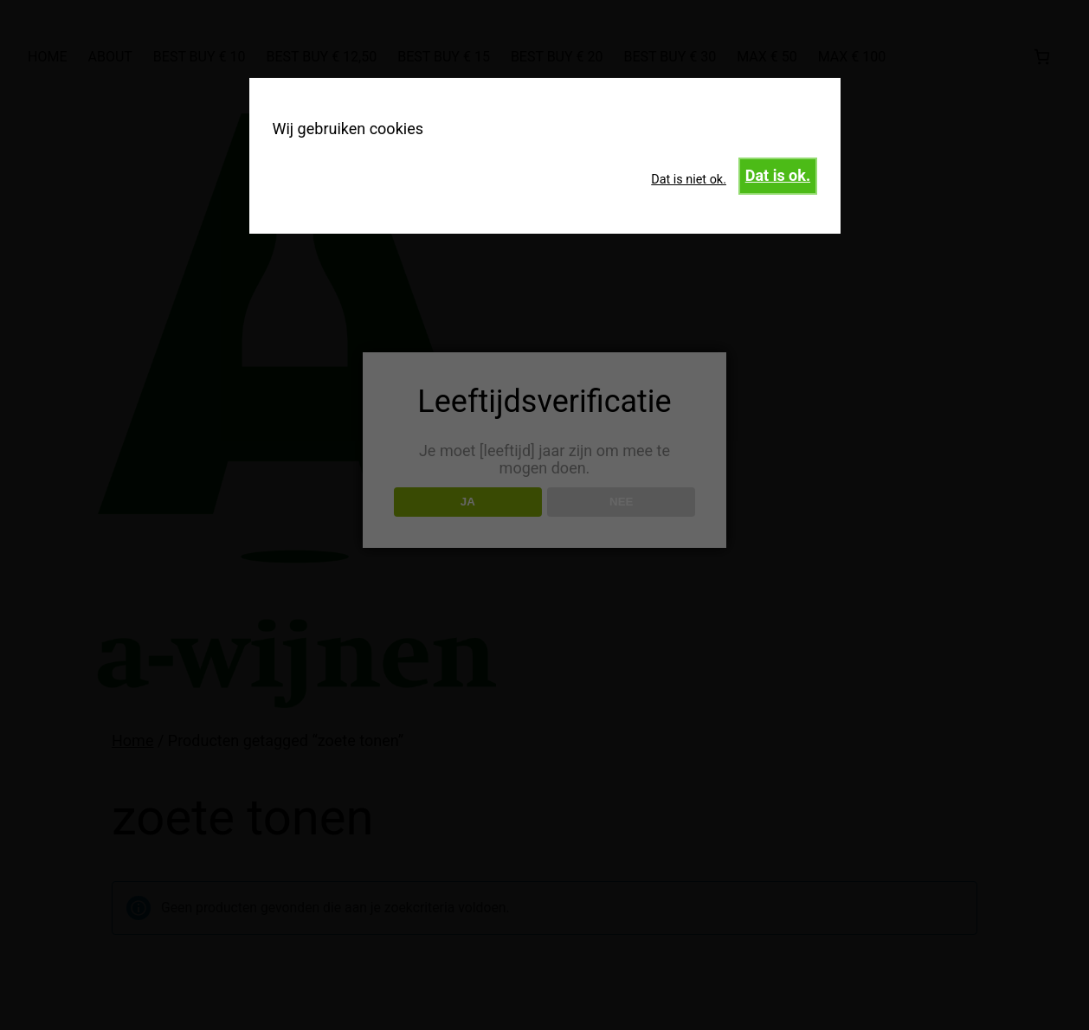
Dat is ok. (777, 175)
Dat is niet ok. (688, 179)
